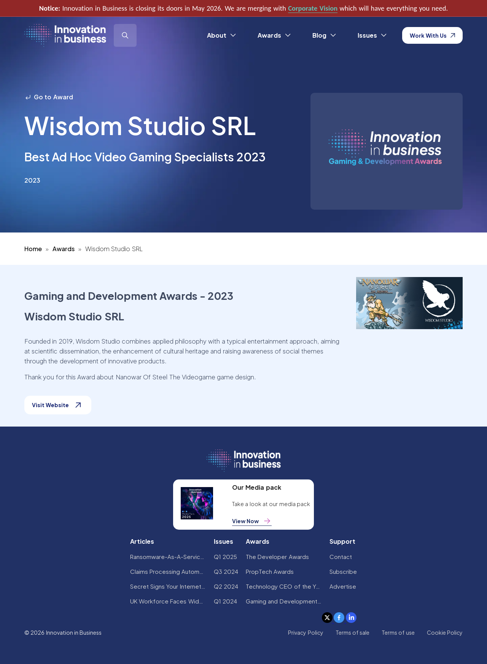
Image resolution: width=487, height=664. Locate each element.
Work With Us (432, 35)
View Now (252, 520)
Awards (64, 249)
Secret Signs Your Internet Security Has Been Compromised (168, 586)
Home (33, 249)
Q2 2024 (226, 586)
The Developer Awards (277, 556)
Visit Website (58, 405)
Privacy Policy (305, 632)
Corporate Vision (312, 8)
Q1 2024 (225, 601)
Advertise (342, 586)
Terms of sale (353, 632)
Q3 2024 (226, 571)
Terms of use (398, 632)
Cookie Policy (445, 632)
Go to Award (48, 97)
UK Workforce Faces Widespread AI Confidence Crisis (168, 601)
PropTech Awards (270, 571)
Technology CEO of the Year (284, 586)
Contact (340, 556)
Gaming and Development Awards (284, 601)
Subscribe (343, 571)
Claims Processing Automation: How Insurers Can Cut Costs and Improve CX (168, 571)
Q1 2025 (225, 556)
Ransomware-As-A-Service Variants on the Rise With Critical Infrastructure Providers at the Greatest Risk (168, 556)
